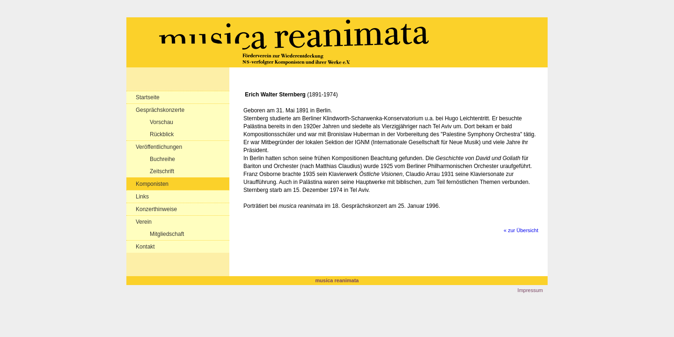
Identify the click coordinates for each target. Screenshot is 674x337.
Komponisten (152, 184)
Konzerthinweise (156, 209)
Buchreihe (162, 159)
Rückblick (162, 134)
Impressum (530, 290)
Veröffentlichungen (159, 147)
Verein (144, 222)
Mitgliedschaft (167, 234)
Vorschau (161, 122)
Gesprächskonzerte (160, 110)
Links (142, 196)
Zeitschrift (162, 171)
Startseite (148, 97)
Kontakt (145, 246)
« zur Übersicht (521, 230)
